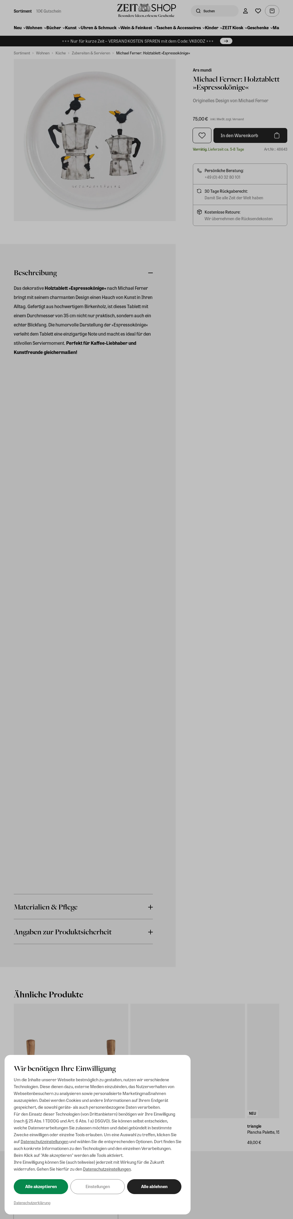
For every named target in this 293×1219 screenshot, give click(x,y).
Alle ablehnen (154, 1186)
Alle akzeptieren (41, 1186)
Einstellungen (98, 1186)
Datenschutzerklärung (32, 1202)
